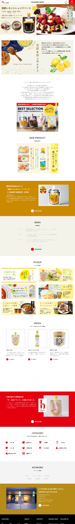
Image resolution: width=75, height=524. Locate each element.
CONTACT (40, 519)
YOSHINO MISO (37, 2)
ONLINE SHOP (53, 519)
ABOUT (27, 519)
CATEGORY (5, 519)
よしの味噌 (7, 2)
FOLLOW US (64, 519)
